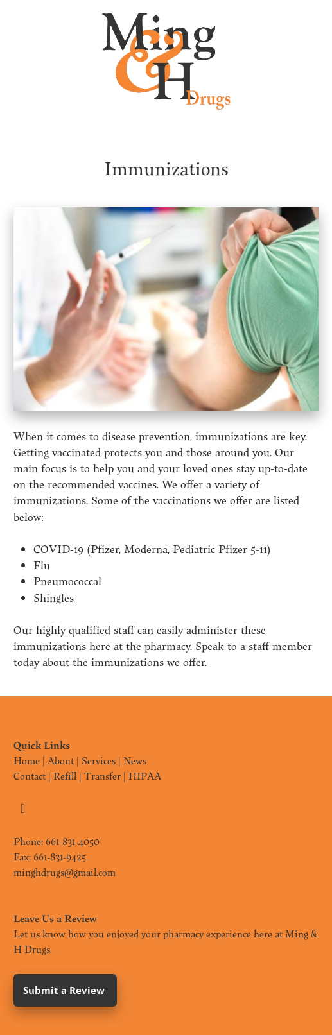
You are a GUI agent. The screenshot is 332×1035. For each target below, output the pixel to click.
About (61, 760)
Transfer (102, 776)
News (134, 760)
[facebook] (23, 808)
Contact (29, 776)
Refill (64, 776)
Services (99, 760)
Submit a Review (65, 990)
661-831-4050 (73, 841)
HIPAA (144, 776)
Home (26, 760)
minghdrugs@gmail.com (64, 872)
